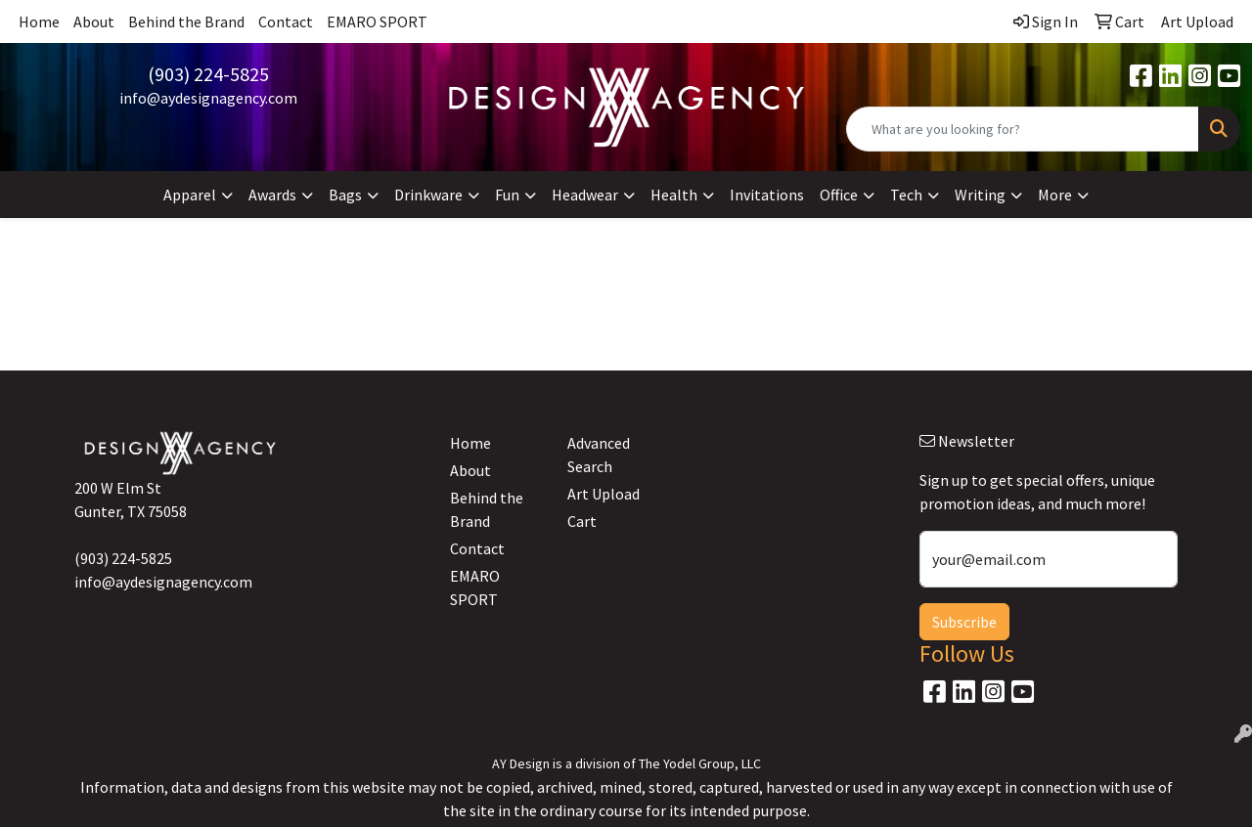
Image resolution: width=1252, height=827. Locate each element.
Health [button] (673, 194)
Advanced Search (598, 454)
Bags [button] (345, 194)
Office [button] (839, 194)
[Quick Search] (1022, 129)
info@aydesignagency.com (208, 98)
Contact (285, 21)
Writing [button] (980, 194)
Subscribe (964, 621)
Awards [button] (272, 194)
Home (39, 21)
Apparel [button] (189, 194)
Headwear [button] (585, 194)
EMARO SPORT (377, 21)
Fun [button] (507, 194)
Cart (582, 521)
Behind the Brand (186, 21)
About (93, 21)
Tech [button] (906, 194)
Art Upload (603, 493)
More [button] (1055, 194)
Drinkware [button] (428, 194)
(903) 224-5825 (208, 74)
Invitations (767, 194)
